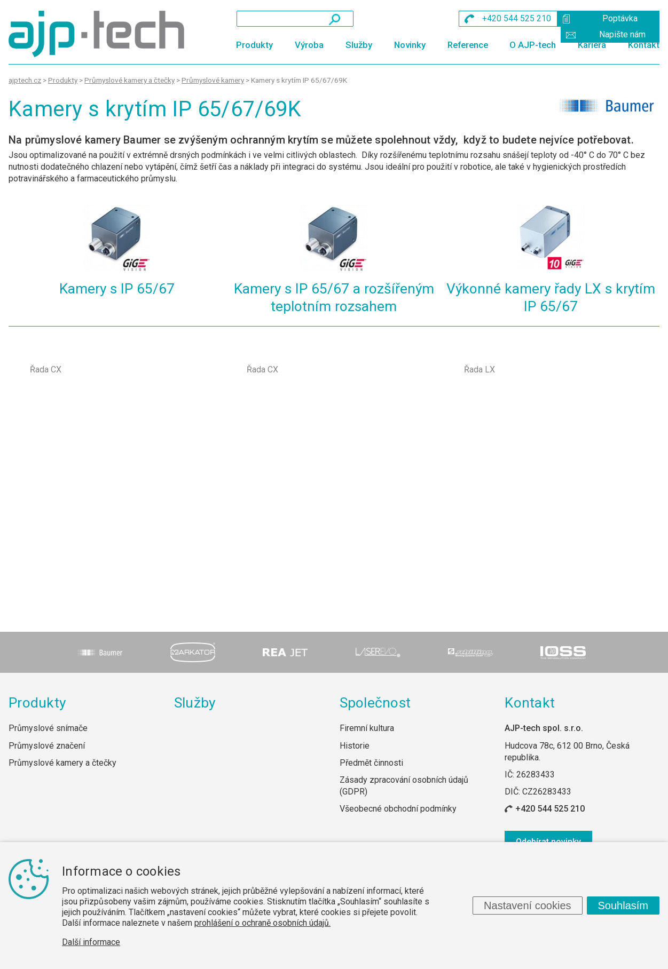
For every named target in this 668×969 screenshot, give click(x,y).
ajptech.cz (25, 80)
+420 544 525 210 (550, 809)
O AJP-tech (532, 44)
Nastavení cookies (527, 905)
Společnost (375, 703)
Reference (467, 44)
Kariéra (592, 44)
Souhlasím (623, 905)
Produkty (254, 44)
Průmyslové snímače (48, 728)
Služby (358, 44)
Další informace (91, 942)
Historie (355, 746)
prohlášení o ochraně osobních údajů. (262, 923)
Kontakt (643, 44)
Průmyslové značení (47, 746)
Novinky (410, 44)
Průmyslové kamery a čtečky (62, 763)
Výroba (309, 44)
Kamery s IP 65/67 (117, 289)
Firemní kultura (367, 728)
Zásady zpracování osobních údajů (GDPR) (404, 786)
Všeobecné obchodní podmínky (398, 809)
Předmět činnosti (371, 763)
